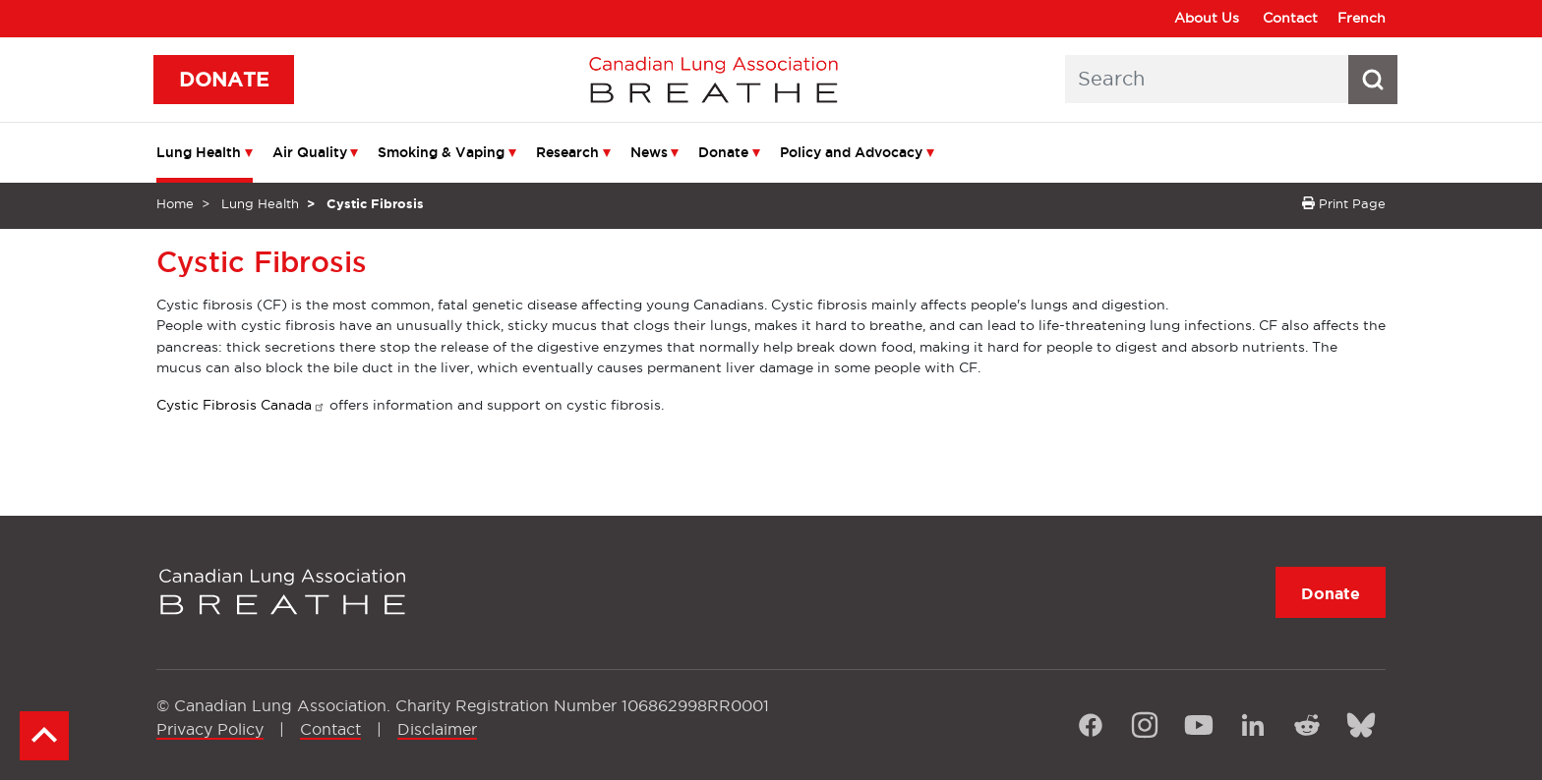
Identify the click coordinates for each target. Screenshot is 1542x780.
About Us (1206, 18)
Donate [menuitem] (723, 152)
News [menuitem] (649, 152)
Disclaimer (437, 729)
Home (175, 203)
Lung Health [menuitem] (198, 152)
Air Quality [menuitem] (309, 152)
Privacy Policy (210, 729)
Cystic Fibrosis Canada (241, 405)
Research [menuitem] (567, 152)
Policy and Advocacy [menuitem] (851, 152)
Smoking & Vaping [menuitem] (441, 152)
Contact (1290, 18)
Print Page (1344, 203)
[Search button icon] (1372, 79)
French (1361, 18)
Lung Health (260, 203)
